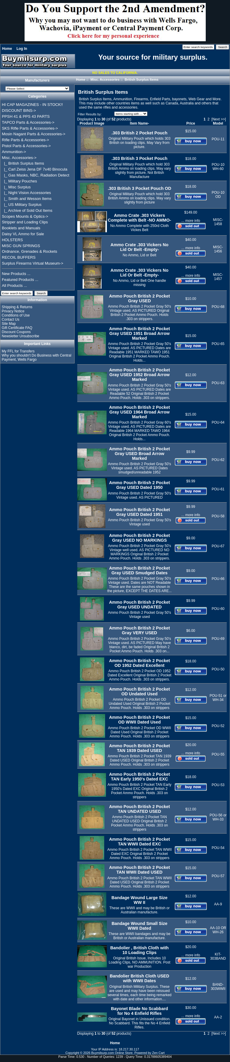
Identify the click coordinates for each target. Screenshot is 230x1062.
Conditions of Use (16, 315)
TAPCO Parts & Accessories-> (28, 122)
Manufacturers (37, 81)
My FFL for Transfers (18, 351)
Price (190, 123)
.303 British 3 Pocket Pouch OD (139, 188)
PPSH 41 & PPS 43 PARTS (26, 116)
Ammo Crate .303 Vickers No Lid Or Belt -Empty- (139, 247)
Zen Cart (158, 1053)
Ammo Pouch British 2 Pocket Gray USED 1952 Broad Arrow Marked (139, 375)
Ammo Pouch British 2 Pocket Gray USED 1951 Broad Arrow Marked (139, 333)
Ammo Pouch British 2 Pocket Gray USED (139, 298)
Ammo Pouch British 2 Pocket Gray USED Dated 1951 (139, 512)
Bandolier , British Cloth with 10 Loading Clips (139, 950)
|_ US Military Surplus (21, 204)
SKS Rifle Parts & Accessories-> (30, 128)
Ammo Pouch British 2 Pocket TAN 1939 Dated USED (139, 748)
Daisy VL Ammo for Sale (23, 234)
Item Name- (139, 123)
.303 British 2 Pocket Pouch (140, 133)
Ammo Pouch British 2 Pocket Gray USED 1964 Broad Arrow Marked (139, 412)
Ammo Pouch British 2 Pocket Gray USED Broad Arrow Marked (139, 453)
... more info (190, 221)
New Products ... (16, 273)
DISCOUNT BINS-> (19, 110)
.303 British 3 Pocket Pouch (140, 158)
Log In (22, 49)
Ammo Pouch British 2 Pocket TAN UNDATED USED (139, 809)
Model (218, 123)
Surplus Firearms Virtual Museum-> (32, 263)
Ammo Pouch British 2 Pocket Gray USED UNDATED (139, 604)
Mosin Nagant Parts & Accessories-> (33, 134)
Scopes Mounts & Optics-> (25, 216)
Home (7, 49)
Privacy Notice (13, 311)
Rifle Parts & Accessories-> (25, 140)
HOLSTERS (12, 240)
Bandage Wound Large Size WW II (140, 900)
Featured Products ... (20, 279)
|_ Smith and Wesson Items (27, 198)
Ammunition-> (14, 152)
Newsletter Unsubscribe (20, 336)
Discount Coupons (16, 332)
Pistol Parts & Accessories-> (26, 146)
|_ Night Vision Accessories (26, 192)
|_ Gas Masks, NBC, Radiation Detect (35, 175)
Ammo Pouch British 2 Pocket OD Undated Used (139, 691)
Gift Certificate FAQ (17, 328)
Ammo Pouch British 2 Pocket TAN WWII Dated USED (139, 870)
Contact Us (10, 319)
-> (19, 157)
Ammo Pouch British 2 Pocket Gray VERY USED (139, 630)
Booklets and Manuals (21, 228)
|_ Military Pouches (19, 181)
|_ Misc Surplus (16, 187)
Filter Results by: (90, 114)
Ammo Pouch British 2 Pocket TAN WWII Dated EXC (139, 841)
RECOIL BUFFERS (19, 257)
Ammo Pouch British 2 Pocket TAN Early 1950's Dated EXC (139, 776)
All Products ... (14, 285)
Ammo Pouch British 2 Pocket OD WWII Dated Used (139, 719)
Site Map (9, 324)
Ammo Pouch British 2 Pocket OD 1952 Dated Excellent (139, 663)
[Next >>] (218, 119)
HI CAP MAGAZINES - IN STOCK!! (32, 104)
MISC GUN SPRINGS (21, 246)
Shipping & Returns (17, 307)
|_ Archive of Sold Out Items (27, 210)
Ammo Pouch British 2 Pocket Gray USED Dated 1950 (139, 485)
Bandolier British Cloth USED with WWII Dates (139, 978)
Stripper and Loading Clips (25, 222)
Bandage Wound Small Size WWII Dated (139, 926)
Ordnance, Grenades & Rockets (29, 251)
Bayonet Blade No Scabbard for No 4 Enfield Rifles (139, 1011)
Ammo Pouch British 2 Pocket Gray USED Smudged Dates (139, 570)
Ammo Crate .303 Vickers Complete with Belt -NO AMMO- (139, 217)
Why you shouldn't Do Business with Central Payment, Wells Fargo (36, 357)
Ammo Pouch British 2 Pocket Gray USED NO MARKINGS (139, 538)
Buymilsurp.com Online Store (112, 1053)
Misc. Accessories (104, 79)
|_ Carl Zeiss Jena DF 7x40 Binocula (34, 169)
